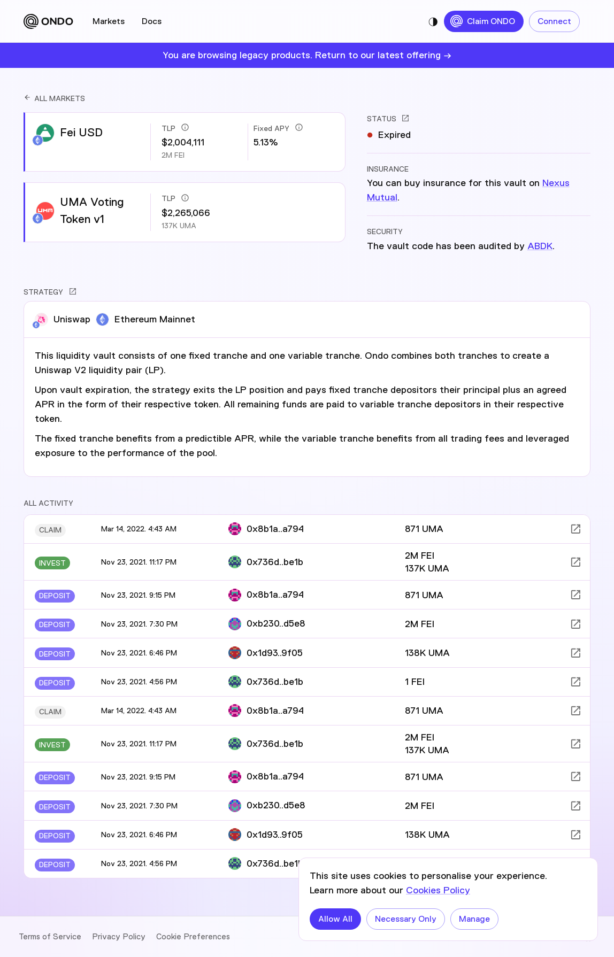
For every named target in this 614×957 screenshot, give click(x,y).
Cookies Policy (438, 890)
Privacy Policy (118, 937)
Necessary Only (405, 919)
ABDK (539, 246)
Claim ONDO (484, 21)
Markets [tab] (109, 21)
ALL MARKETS (54, 98)
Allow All (335, 919)
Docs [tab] (152, 21)
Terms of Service (50, 937)
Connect (554, 21)
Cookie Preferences (193, 937)
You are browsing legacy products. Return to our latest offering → (307, 55)
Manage (474, 919)
